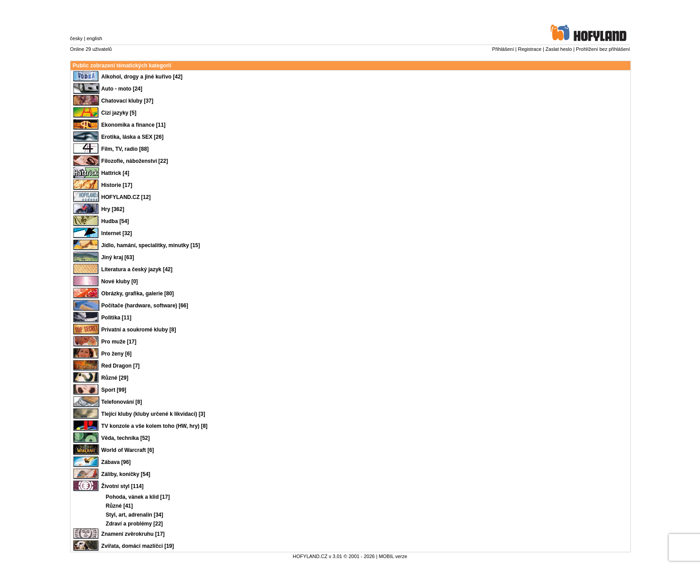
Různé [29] (115, 378)
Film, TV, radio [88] (125, 149)
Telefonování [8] (121, 402)
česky (76, 38)
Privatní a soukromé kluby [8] (138, 330)
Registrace (530, 49)
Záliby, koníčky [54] (125, 474)
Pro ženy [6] (116, 354)
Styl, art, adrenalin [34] (134, 515)
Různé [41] (119, 506)
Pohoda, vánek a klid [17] (138, 497)
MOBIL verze (393, 556)
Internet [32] (116, 233)
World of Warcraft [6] (127, 450)
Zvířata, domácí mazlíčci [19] (137, 546)
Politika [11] (116, 318)
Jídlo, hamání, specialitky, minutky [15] (150, 245)
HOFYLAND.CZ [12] (126, 197)
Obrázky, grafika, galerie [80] (137, 293)
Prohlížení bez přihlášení (603, 49)
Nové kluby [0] (119, 281)
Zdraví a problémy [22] (134, 524)
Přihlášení (503, 49)
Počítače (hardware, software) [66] (144, 305)
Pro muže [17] (119, 342)
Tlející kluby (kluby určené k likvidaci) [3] (153, 414)
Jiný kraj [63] (117, 257)
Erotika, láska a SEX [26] (132, 137)
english (94, 38)
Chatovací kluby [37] (127, 101)
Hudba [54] (115, 221)
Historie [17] (116, 185)
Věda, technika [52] (125, 438)
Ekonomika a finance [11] (133, 125)
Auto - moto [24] (121, 89)
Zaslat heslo (559, 49)
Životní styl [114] (122, 486)
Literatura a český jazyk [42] (136, 269)
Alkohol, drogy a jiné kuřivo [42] (142, 77)
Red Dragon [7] (120, 366)
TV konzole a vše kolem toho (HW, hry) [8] (154, 426)
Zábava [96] (116, 462)
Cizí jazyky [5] (119, 113)
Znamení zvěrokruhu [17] (133, 534)
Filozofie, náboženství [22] (134, 161)
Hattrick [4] (115, 173)
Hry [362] (112, 209)
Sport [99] (113, 390)
